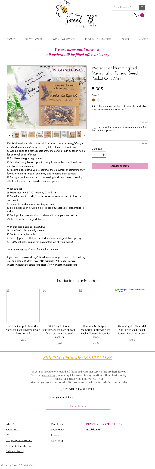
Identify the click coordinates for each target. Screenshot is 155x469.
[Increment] (104, 155)
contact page (49, 375)
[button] (139, 15)
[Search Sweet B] (122, 7)
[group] (77, 317)
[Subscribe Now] (78, 406)
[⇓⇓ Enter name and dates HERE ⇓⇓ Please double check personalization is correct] (120, 115)
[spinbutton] (99, 155)
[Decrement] (94, 155)
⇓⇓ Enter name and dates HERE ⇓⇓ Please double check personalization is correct (119, 107)
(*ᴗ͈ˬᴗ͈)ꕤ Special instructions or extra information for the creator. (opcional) (119, 129)
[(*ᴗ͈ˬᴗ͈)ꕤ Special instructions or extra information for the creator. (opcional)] (120, 136)
